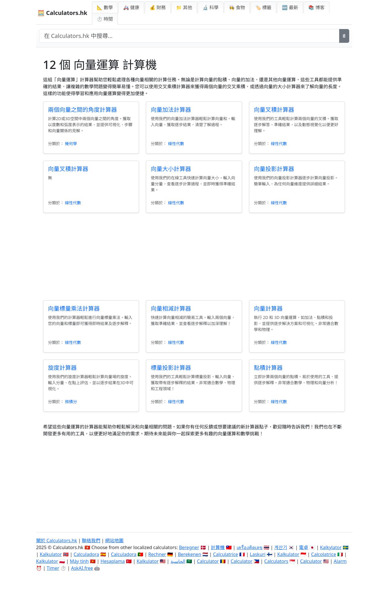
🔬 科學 (210, 7)
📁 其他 (184, 7)
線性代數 (176, 143)
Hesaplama (113, 561)
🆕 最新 (290, 7)
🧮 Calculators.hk (62, 13)
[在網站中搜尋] (189, 36)
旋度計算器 (62, 368)
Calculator (208, 561)
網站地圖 (114, 540)
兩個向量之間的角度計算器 (82, 110)
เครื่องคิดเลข (249, 547)
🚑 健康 (131, 7)
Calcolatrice (323, 554)
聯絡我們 (91, 540)
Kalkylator (330, 547)
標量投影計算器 (171, 368)
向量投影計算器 (274, 169)
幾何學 (71, 143)
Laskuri (257, 554)
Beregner (189, 547)
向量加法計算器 (171, 110)
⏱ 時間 (105, 19)
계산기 (280, 547)
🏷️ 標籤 (263, 7)
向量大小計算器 (171, 169)
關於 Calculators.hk (56, 540)
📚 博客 (316, 7)
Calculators (276, 561)
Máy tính (79, 561)
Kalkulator (51, 554)
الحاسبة (178, 561)
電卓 (303, 547)
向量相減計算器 (171, 308)
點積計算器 (268, 368)
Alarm (340, 561)
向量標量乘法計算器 (74, 308)
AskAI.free (82, 568)
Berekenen (189, 554)
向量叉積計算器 (274, 110)
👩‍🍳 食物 (237, 7)
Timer (53, 568)
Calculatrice (225, 554)
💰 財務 (158, 7)
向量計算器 (268, 308)
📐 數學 (105, 7)
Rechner (157, 554)
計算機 (218, 547)
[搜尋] (344, 36)
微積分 (71, 401)
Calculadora (86, 554)
